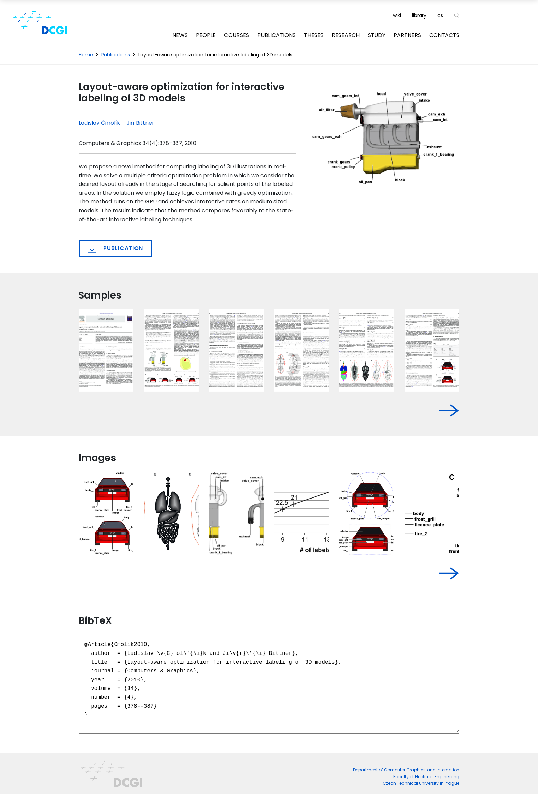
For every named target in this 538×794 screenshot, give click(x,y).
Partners (407, 35)
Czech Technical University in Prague (421, 783)
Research (346, 35)
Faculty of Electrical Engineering (426, 777)
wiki (397, 15)
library (419, 15)
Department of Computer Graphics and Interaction (406, 770)
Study (376, 35)
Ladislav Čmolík (99, 123)
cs (440, 15)
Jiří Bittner (140, 123)
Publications (276, 35)
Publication (115, 248)
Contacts (444, 35)
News (180, 35)
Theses (314, 35)
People (206, 35)
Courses (236, 35)
